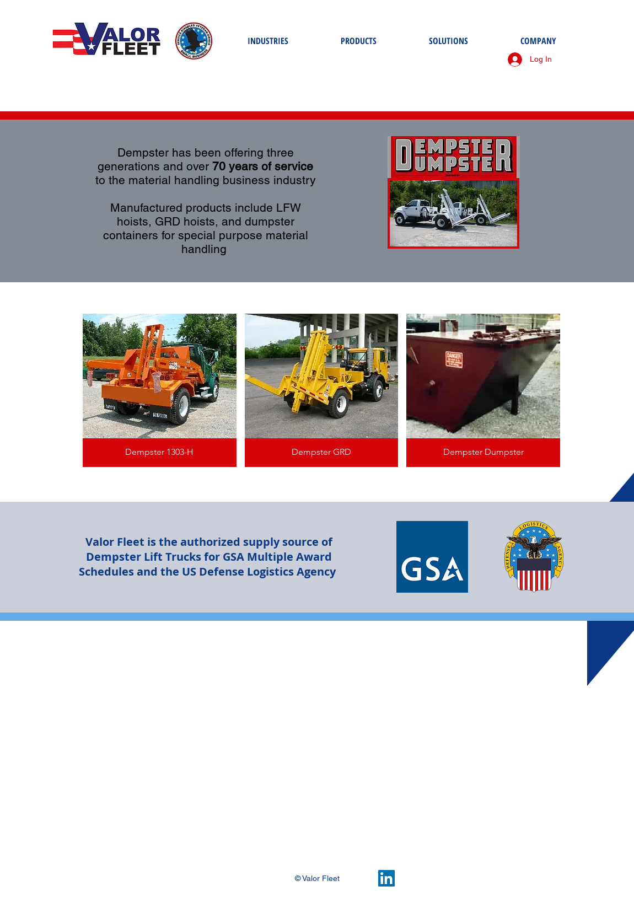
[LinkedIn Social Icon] (386, 878)
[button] (160, 390)
